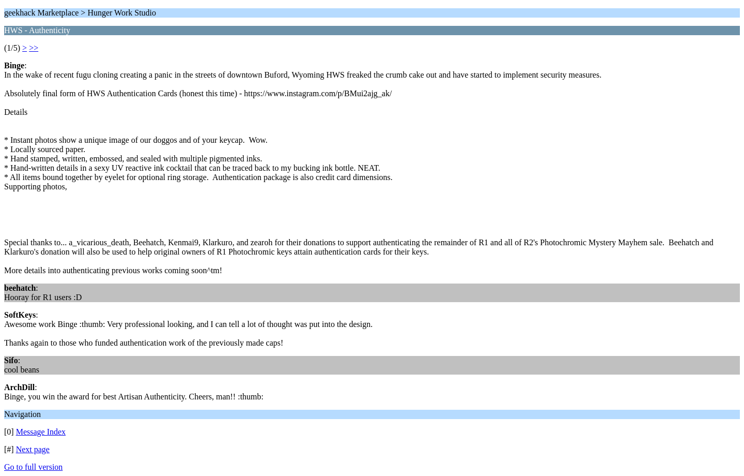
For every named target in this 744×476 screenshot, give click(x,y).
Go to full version (33, 467)
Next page (33, 449)
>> (33, 47)
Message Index (41, 431)
